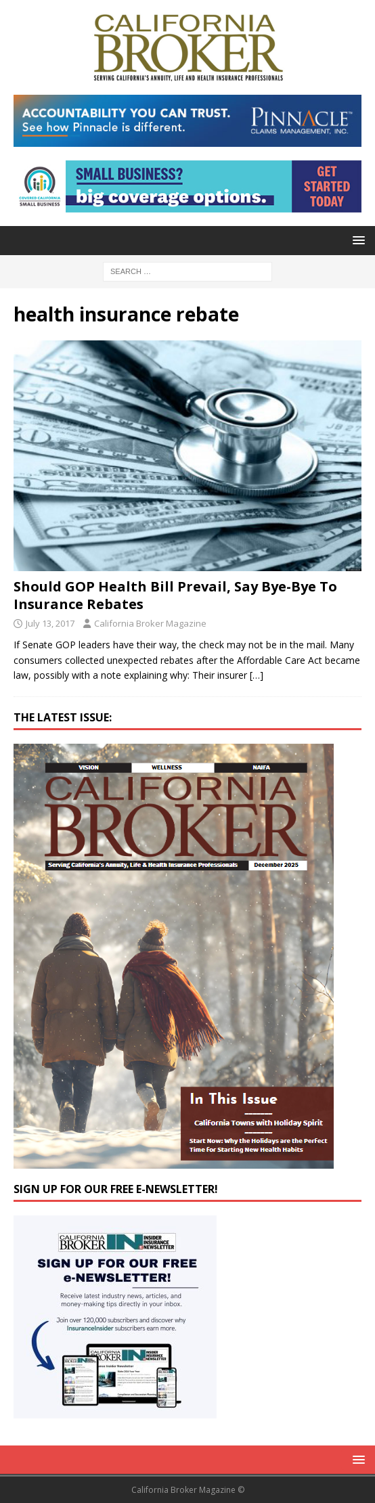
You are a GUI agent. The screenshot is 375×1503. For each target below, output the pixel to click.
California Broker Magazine (150, 623)
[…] (256, 675)
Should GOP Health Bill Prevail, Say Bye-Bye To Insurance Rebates (175, 595)
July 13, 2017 (50, 623)
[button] (356, 239)
